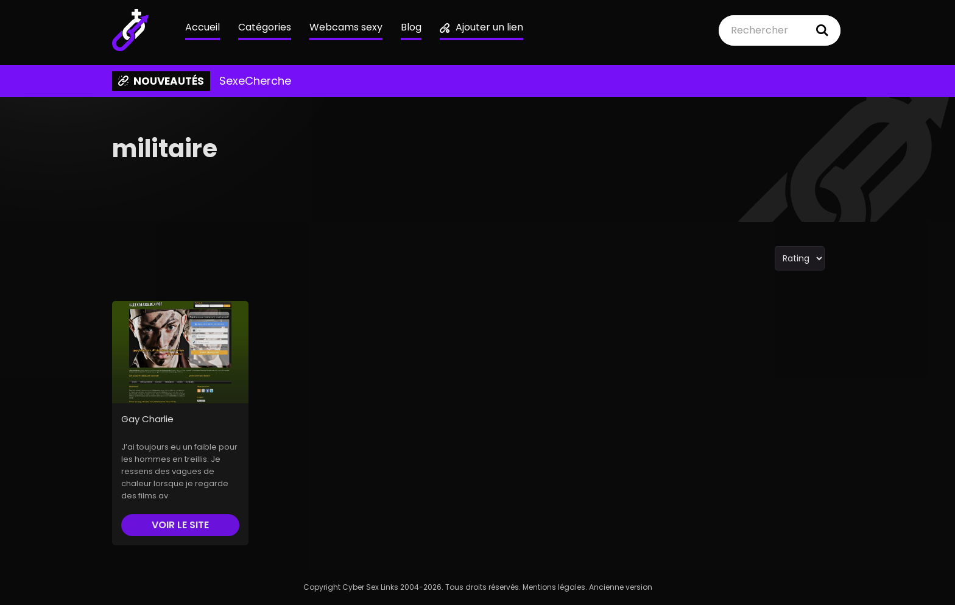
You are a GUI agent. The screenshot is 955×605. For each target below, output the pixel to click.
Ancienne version (620, 587)
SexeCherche (255, 81)
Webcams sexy (345, 27)
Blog (411, 27)
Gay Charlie (147, 418)
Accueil (202, 27)
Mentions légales (554, 587)
